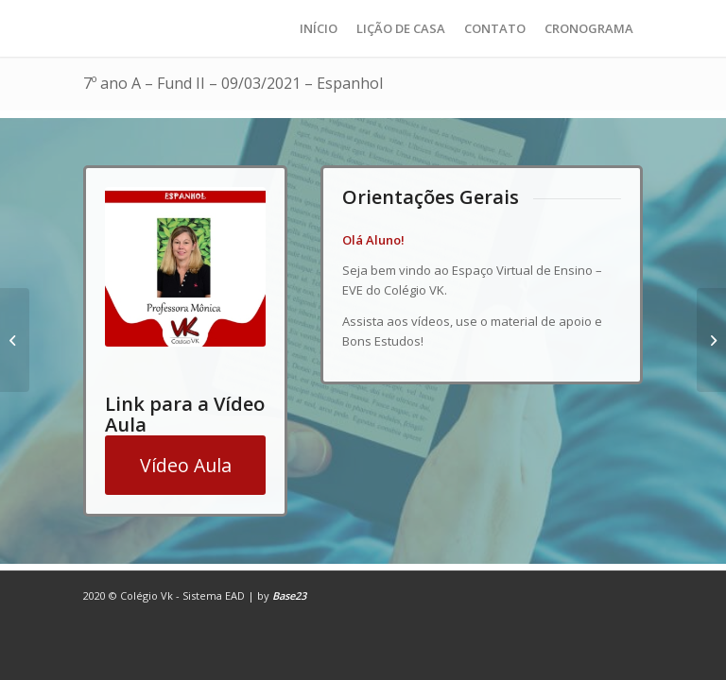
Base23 (289, 595)
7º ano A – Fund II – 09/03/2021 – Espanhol (233, 83)
